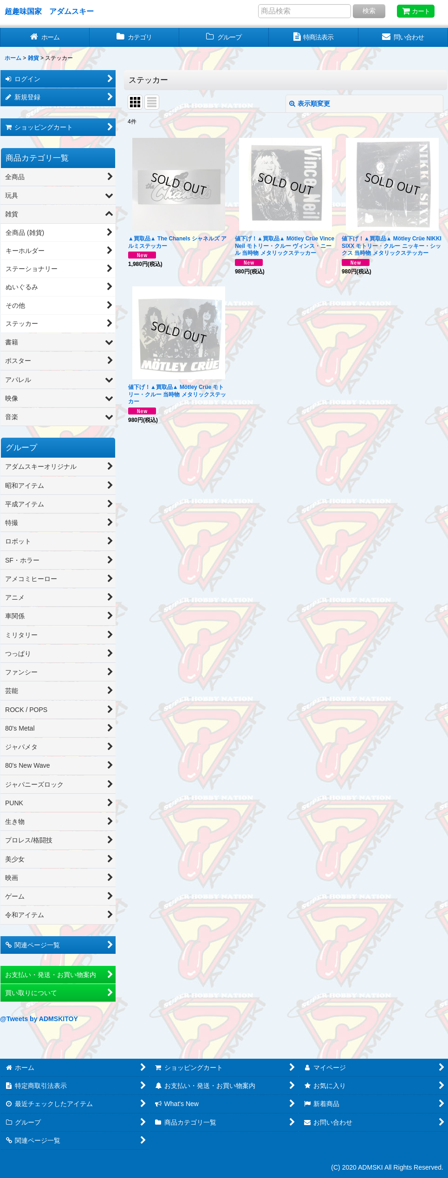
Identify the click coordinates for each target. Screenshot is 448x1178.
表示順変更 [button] (309, 103)
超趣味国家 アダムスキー (49, 11)
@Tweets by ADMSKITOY (39, 1019)
